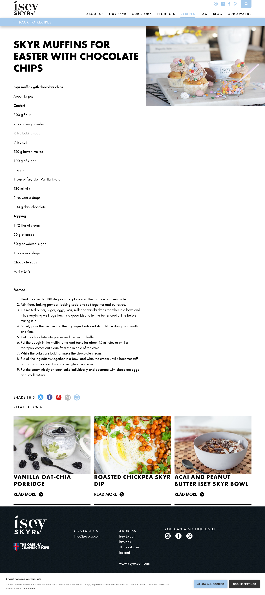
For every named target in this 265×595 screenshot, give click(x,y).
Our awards (239, 14)
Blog (217, 14)
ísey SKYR (26, 8)
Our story (141, 14)
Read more (25, 494)
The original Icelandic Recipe (31, 547)
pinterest (59, 397)
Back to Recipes (35, 22)
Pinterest (235, 4)
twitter (41, 397)
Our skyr (117, 14)
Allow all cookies (210, 584)
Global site (216, 4)
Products (166, 14)
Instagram (223, 4)
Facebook (229, 4)
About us (95, 14)
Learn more (29, 588)
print (77, 397)
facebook (50, 397)
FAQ (204, 14)
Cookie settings (244, 584)
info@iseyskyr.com (87, 536)
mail (68, 397)
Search (246, 4)
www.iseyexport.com (134, 563)
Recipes (187, 14)
